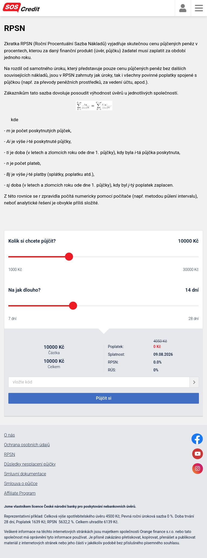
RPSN (9, 454)
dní (195, 290)
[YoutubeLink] (197, 453)
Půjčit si (103, 398)
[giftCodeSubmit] (194, 382)
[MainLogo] (24, 8)
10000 (185, 241)
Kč (195, 241)
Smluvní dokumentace (25, 474)
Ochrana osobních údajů (27, 445)
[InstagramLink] (197, 468)
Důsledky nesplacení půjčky (30, 464)
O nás (9, 435)
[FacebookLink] (197, 439)
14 (188, 290)
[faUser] (182, 8)
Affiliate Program (20, 493)
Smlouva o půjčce (20, 484)
